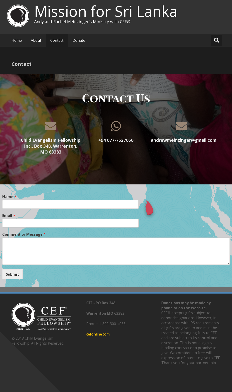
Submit (12, 274)
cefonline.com (98, 334)
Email (8, 215)
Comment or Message (24, 234)
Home (17, 40)
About (36, 40)
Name (9, 196)
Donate (78, 40)
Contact (56, 40)
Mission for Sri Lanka (105, 11)
